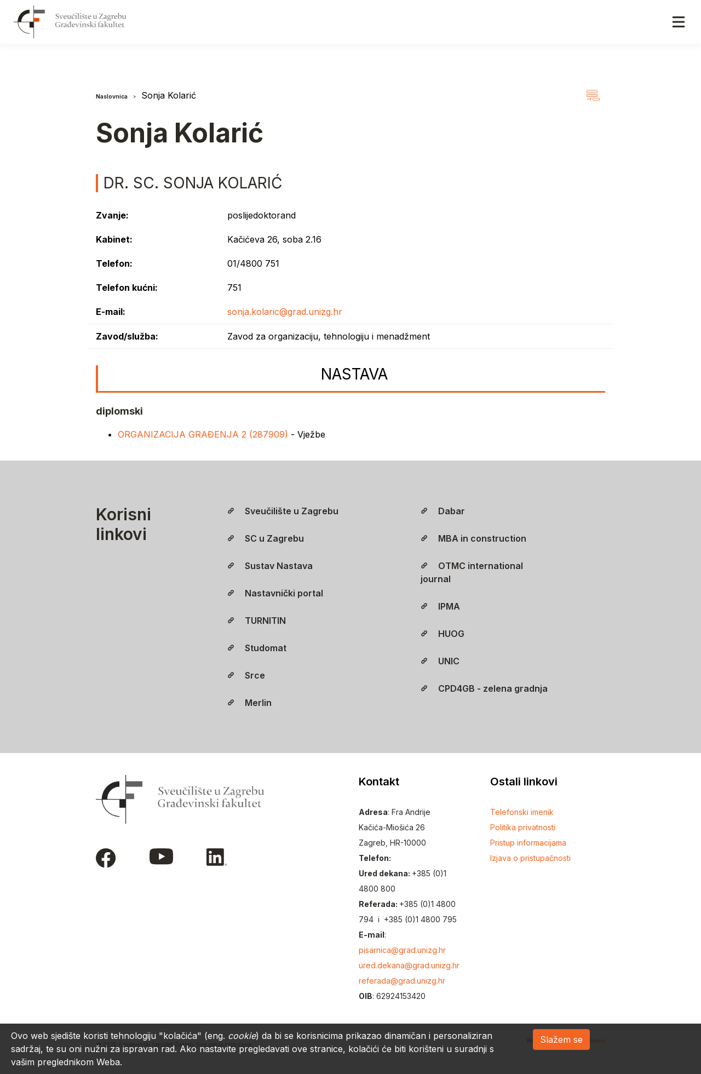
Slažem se (561, 1039)
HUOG (442, 633)
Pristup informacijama (528, 842)
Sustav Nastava (270, 565)
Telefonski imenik (522, 812)
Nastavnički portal (275, 593)
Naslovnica (112, 96)
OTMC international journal (472, 572)
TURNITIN (256, 620)
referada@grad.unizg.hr (402, 980)
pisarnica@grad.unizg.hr (402, 950)
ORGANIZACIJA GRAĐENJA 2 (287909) (204, 434)
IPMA (440, 606)
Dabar (443, 511)
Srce (246, 675)
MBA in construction (473, 538)
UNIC (440, 661)
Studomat (256, 647)
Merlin (249, 702)
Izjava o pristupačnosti (530, 858)
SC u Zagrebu (265, 538)
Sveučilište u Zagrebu (282, 511)
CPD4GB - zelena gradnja (484, 688)
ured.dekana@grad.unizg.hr (409, 965)
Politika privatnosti (522, 827)
